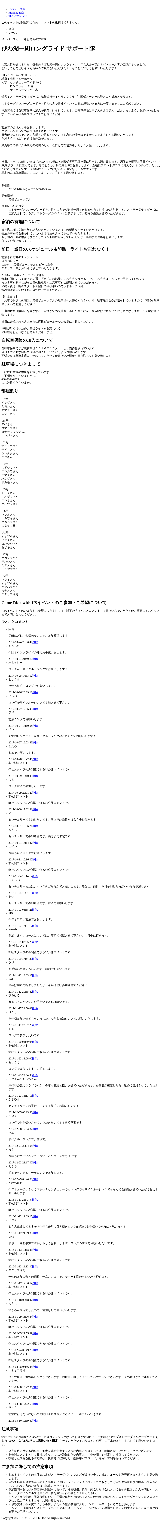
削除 (35, 642)
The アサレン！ (18, 15)
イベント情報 (16, 9)
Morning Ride (16, 12)
